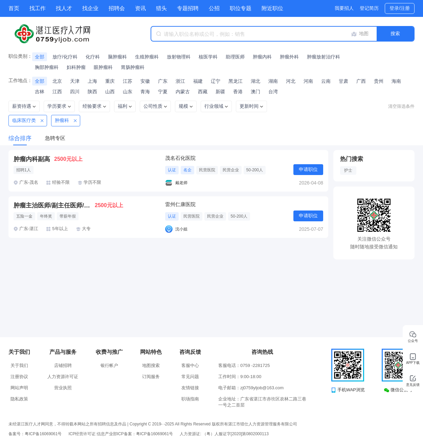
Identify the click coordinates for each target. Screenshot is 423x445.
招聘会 (117, 8)
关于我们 (19, 365)
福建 (198, 81)
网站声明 (19, 387)
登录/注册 (399, 8)
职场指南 (190, 398)
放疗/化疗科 (64, 56)
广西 (361, 81)
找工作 (37, 8)
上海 (92, 81)
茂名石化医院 (180, 158)
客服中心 (190, 365)
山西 (110, 91)
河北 (290, 81)
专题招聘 (188, 8)
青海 (145, 91)
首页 (13, 8)
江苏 (127, 81)
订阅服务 (151, 376)
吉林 (39, 91)
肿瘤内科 (262, 56)
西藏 (202, 91)
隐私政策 (19, 398)
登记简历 (369, 8)
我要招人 (344, 8)
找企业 (90, 8)
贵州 (378, 81)
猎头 (161, 8)
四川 (75, 91)
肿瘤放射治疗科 (323, 56)
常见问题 (190, 376)
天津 (75, 81)
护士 (348, 170)
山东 (127, 91)
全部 (39, 56)
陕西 (92, 91)
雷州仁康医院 (180, 204)
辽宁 (215, 81)
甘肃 (343, 81)
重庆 (110, 81)
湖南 (273, 81)
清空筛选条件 (401, 106)
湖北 (255, 81)
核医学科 (208, 56)
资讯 (140, 8)
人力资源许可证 (62, 376)
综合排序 (19, 138)
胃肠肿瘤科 (132, 67)
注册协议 (19, 376)
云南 (326, 81)
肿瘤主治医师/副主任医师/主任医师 (54, 205)
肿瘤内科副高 (32, 159)
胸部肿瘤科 (47, 67)
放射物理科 (179, 56)
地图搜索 (151, 365)
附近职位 (272, 8)
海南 (396, 81)
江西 (57, 91)
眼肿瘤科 (103, 67)
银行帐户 (109, 365)
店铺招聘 (63, 365)
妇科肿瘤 (76, 67)
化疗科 (93, 56)
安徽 (145, 81)
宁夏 (163, 91)
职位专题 (240, 8)
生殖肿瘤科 (147, 56)
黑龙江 (235, 81)
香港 (238, 91)
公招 (214, 8)
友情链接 (190, 387)
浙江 (180, 81)
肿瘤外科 (289, 56)
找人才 (64, 8)
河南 (308, 81)
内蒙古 (183, 91)
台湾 (273, 91)
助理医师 (235, 56)
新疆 (220, 91)
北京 (57, 81)
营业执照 (63, 387)
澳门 (255, 91)
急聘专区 (55, 138)
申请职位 (308, 169)
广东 (163, 81)
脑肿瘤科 (117, 56)
